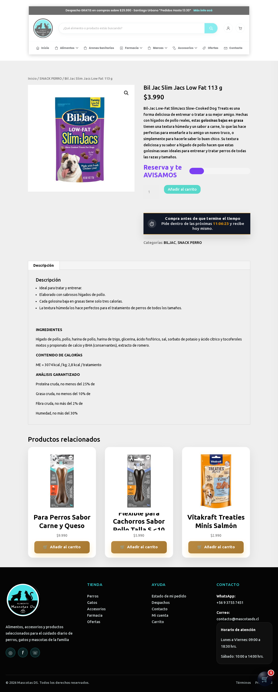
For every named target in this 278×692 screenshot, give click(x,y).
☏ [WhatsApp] (35, 652)
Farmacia (94, 615)
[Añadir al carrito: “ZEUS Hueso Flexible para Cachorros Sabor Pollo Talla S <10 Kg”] (139, 547)
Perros (92, 596)
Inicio (32, 78)
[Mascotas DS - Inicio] (76, 29)
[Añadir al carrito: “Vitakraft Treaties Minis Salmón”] (216, 547)
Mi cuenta (160, 615)
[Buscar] (186, 29)
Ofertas (93, 622)
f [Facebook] (23, 652)
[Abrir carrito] (265, 679)
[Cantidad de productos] (151, 192)
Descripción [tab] (43, 265)
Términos (243, 682)
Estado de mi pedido (169, 596)
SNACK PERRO (50, 78)
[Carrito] (205, 29)
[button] (126, 93)
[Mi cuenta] (197, 29)
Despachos (161, 603)
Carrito (158, 622)
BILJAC (170, 243)
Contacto (160, 609)
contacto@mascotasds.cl (238, 619)
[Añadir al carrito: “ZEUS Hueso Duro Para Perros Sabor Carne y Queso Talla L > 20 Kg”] (62, 547)
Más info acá (181, 17)
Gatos (92, 603)
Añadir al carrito (182, 189)
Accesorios (96, 609)
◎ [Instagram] (10, 652)
